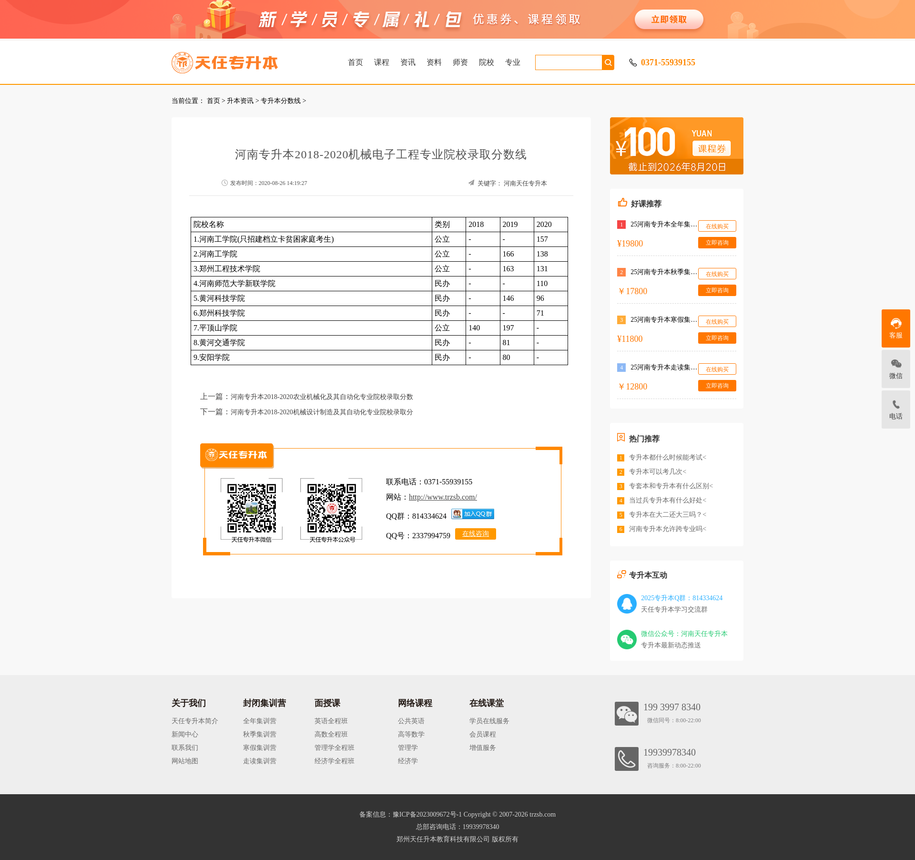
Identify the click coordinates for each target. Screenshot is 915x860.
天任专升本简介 (195, 721)
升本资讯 (240, 100)
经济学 (408, 761)
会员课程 (482, 734)
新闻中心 (185, 734)
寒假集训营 (259, 747)
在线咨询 (475, 533)
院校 (486, 62)
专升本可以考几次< (657, 471)
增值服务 (482, 747)
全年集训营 (259, 721)
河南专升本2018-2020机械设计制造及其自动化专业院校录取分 (322, 412)
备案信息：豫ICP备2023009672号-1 (410, 814)
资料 (434, 62)
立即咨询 (717, 242)
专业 (512, 62)
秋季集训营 (259, 734)
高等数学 (411, 734)
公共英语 (411, 721)
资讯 (408, 62)
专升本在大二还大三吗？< (667, 514)
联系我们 (185, 747)
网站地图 (185, 761)
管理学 (408, 747)
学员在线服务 (489, 721)
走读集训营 (259, 761)
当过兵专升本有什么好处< (667, 500)
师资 (460, 62)
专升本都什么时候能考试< (667, 457)
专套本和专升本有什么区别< (671, 486)
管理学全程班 (335, 747)
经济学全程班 (335, 761)
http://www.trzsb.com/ (443, 497)
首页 (355, 62)
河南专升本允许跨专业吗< (667, 528)
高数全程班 (331, 734)
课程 (381, 62)
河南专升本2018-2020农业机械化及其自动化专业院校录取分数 (322, 396)
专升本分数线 (281, 100)
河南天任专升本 (525, 183)
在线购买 (717, 226)
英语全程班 (331, 721)
